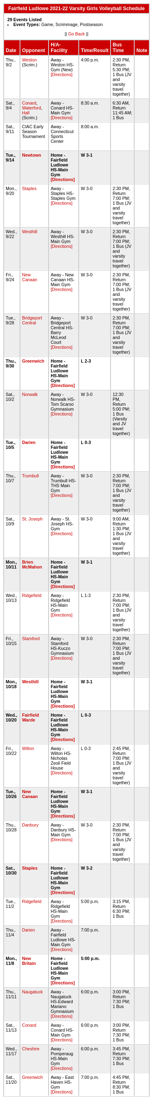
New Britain (29, 961)
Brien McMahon (32, 564)
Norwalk (30, 394)
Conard (29, 103)
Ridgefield (31, 595)
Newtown (31, 155)
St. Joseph (32, 518)
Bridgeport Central (32, 320)
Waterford (31, 107)
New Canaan (29, 277)
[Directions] (61, 74)
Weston (29, 59)
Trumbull (30, 475)
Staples (29, 188)
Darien (28, 442)
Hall (25, 112)
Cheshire (31, 1048)
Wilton (28, 748)
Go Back (76, 33)
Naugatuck (32, 991)
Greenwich (33, 361)
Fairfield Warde (30, 717)
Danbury (30, 824)
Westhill (29, 231)
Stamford (31, 638)
